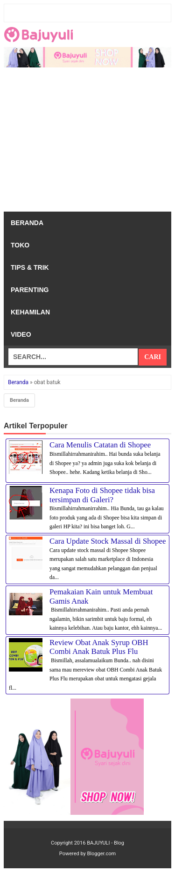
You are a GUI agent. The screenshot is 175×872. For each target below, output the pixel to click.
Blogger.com (101, 854)
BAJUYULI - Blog (105, 843)
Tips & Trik (30, 267)
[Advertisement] (87, 142)
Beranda (27, 222)
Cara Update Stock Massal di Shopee (107, 541)
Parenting (30, 289)
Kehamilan (30, 312)
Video (21, 334)
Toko (20, 245)
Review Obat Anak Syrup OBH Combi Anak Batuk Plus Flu (98, 647)
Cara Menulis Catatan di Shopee (100, 444)
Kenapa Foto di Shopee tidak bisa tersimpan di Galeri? (102, 495)
